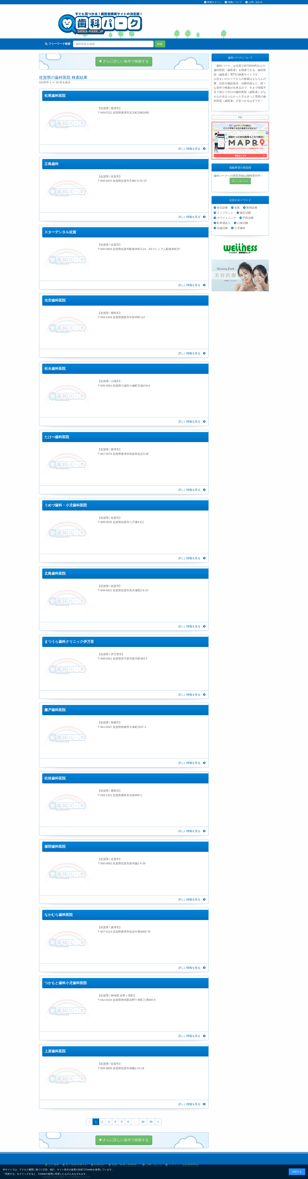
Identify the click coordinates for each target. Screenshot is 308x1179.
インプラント (225, 212)
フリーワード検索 (57, 43)
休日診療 (222, 207)
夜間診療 (251, 207)
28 (143, 1121)
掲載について (235, 2)
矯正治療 (245, 212)
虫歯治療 (222, 228)
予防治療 (248, 217)
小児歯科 (239, 228)
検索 (160, 43)
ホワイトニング (226, 217)
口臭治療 (242, 222)
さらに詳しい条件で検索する (124, 61)
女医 (237, 207)
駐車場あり (224, 222)
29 (151, 1121)
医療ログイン (214, 2)
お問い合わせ (255, 2)
